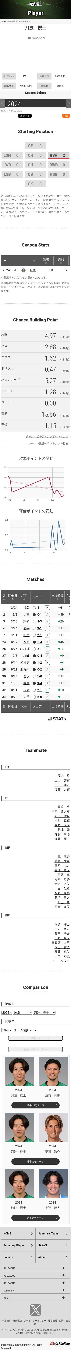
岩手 (26, 628)
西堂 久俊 (62, 907)
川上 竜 (64, 902)
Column (8, 1257)
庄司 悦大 (62, 865)
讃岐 (26, 621)
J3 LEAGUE (9, 1283)
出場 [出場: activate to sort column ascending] (46, 261)
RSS (66, 115)
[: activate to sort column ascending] (12, 260)
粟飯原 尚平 (60, 942)
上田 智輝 (62, 780)
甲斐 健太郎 (60, 811)
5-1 (39, 649)
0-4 (39, 656)
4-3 (39, 621)
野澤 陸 (64, 830)
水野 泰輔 (62, 893)
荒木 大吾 (62, 861)
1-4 (39, 642)
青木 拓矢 (62, 884)
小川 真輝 (62, 820)
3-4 (39, 683)
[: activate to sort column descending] (5, 260)
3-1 (39, 628)
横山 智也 (62, 947)
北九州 (25, 669)
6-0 (39, 697)
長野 (26, 690)
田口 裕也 (62, 956)
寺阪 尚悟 (62, 834)
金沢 (26, 676)
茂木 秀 (64, 776)
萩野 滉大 (62, 825)
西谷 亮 (64, 875)
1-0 (39, 676)
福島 (26, 608)
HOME (3, 21)
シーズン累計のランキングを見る (48, 443)
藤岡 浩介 (62, 933)
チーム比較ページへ (35, 1038)
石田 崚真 (62, 816)
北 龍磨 (64, 856)
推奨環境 (17, 1320)
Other (6, 1298)
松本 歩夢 (62, 879)
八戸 (26, 642)
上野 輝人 (62, 938)
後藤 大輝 (62, 789)
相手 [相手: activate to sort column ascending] (24, 597)
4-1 (39, 608)
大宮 (26, 614)
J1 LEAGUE (9, 1268)
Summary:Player (13, 1245)
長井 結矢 (62, 952)
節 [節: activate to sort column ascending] (3, 597)
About (41, 1257)
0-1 (39, 614)
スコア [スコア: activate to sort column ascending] (37, 597)
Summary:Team (48, 1233)
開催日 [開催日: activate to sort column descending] (12, 597)
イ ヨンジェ (60, 961)
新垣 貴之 (62, 897)
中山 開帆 (62, 785)
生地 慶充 (62, 870)
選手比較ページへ (35, 1049)
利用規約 (6, 1320)
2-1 (39, 635)
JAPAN (42, 1245)
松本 (26, 635)
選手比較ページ (35, 1105)
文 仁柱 (64, 888)
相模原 (25, 662)
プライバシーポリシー (35, 1320)
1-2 (39, 662)
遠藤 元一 (62, 839)
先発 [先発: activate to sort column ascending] (61, 261)
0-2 (39, 669)
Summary (8, 1290)
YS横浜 (25, 649)
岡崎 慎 (64, 807)
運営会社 (52, 1320)
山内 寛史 (62, 929)
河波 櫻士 (62, 924)
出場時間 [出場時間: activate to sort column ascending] (57, 597)
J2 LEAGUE (9, 1276)
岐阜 (33, 270)
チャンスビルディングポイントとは (47, 436)
